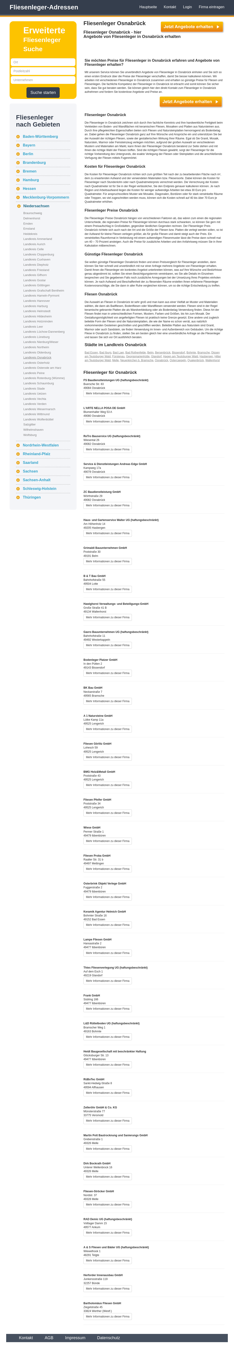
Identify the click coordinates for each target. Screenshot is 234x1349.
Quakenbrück (196, 360)
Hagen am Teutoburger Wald (180, 356)
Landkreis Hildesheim (37, 316)
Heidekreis (30, 234)
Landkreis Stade (34, 388)
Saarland (30, 463)
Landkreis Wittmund (36, 414)
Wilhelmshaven (33, 429)
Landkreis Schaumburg (38, 383)
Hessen (29, 189)
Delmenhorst (31, 218)
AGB (49, 1338)
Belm (150, 352)
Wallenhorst (212, 360)
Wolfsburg (30, 435)
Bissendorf (178, 352)
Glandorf (156, 356)
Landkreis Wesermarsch (39, 409)
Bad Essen (91, 352)
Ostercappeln (178, 360)
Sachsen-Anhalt (37, 480)
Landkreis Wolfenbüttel (38, 419)
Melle (115, 360)
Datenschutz (108, 1338)
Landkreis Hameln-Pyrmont (41, 295)
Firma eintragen (211, 7)
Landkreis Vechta (34, 399)
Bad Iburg (105, 352)
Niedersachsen (36, 206)
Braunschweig (32, 213)
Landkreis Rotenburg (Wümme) (44, 378)
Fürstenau (118, 356)
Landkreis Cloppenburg (38, 254)
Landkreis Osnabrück (37, 357)
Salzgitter (29, 424)
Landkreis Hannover (36, 301)
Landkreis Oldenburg (37, 352)
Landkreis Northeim (36, 347)
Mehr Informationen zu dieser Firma (107, 393)
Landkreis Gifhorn (35, 275)
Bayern (29, 145)
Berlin (28, 154)
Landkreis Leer (33, 326)
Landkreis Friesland (36, 270)
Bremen (30, 171)
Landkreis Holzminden (38, 321)
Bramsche (203, 352)
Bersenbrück (162, 352)
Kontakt (170, 7)
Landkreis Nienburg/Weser (40, 342)
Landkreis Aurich (34, 244)
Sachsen (30, 471)
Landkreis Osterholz (36, 362)
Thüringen (32, 497)
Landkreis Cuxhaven (37, 259)
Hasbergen (206, 356)
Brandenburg (34, 163)
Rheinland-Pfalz (36, 454)
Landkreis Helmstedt (37, 311)
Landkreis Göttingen (36, 285)
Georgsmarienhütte (138, 356)
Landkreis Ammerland (37, 239)
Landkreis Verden (34, 404)
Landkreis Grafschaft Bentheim (43, 290)
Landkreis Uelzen (34, 393)
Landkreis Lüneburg (36, 337)
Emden (28, 223)
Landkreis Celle (33, 249)
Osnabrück (161, 360)
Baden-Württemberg (40, 136)
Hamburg (31, 180)
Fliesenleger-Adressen (44, 7)
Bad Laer (118, 352)
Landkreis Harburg (35, 306)
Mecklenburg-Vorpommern (46, 197)
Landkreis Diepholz (36, 264)
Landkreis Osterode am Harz (42, 367)
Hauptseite (148, 7)
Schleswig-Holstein (39, 489)
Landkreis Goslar (34, 280)
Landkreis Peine (34, 373)
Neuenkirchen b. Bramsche (136, 360)
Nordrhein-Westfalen (41, 445)
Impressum (75, 1338)
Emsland (29, 228)
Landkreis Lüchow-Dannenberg (44, 331)
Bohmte (191, 352)
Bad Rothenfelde (135, 352)
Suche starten (43, 92)
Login (187, 7)
